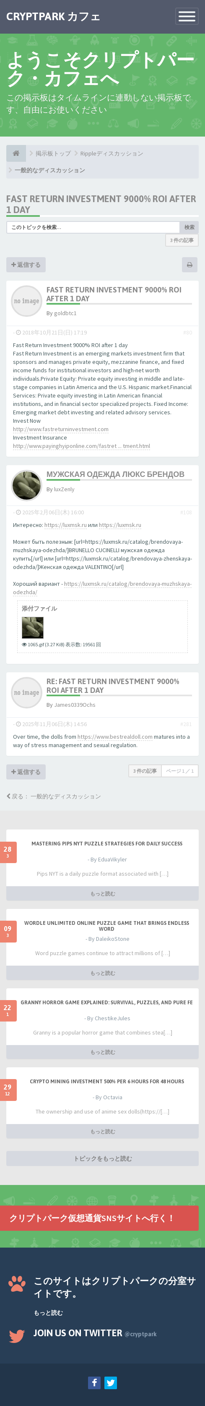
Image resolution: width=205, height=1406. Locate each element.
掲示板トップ (53, 153)
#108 (186, 512)
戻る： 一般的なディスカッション (53, 796)
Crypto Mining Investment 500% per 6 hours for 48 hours (107, 1082)
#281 (186, 724)
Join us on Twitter (95, 1332)
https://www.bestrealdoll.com (115, 736)
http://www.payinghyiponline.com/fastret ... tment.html (81, 446)
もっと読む (102, 893)
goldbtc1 (65, 313)
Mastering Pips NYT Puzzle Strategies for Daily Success (106, 844)
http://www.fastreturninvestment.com (61, 429)
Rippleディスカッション (111, 153)
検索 (189, 227)
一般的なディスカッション (50, 170)
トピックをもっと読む (102, 1158)
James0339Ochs (75, 704)
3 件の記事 (182, 240)
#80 (187, 332)
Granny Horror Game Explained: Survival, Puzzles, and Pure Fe (107, 1003)
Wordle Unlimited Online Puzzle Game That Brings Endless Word (106, 926)
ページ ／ (180, 771)
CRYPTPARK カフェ (53, 16)
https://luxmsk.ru (65, 525)
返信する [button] (26, 265)
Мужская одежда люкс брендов (115, 474)
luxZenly (64, 489)
